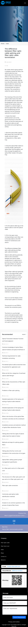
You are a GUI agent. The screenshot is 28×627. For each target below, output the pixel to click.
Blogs (2, 553)
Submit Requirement (19, 617)
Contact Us (3, 556)
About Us (3, 560)
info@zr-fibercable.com (13, 566)
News (2, 549)
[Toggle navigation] (25, 3)
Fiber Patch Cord (5, 546)
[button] (2, 43)
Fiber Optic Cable (5, 542)
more (24, 334)
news (7, 43)
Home (2, 43)
